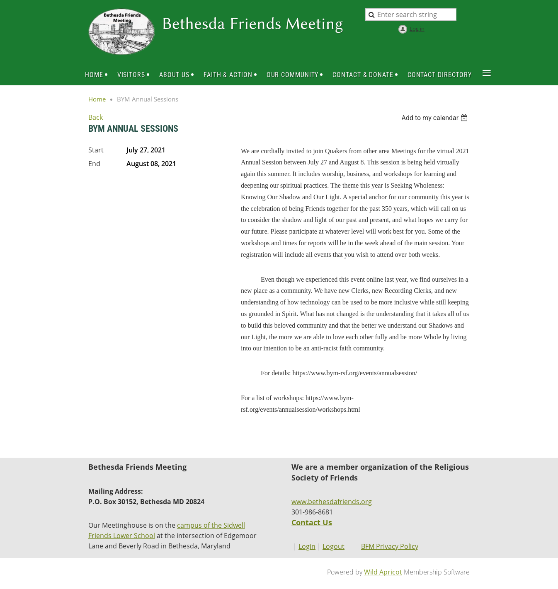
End (94, 163)
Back (95, 117)
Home (97, 99)
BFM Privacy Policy (389, 546)
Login (306, 546)
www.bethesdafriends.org (331, 501)
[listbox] (435, 118)
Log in (417, 28)
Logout (334, 546)
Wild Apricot (383, 572)
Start (96, 149)
